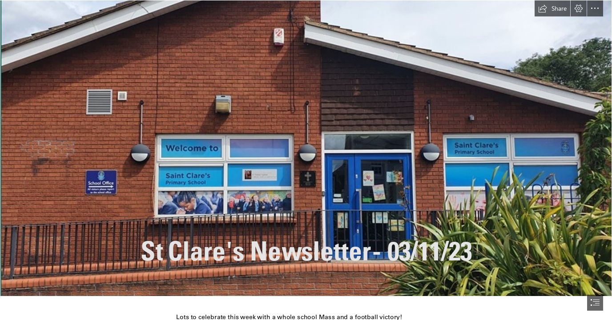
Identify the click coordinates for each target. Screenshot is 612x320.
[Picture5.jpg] (306, 148)
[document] (306, 160)
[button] (552, 8)
